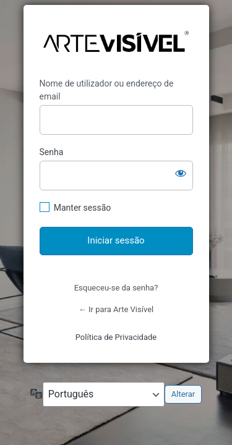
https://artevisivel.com (116, 41)
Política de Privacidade (116, 337)
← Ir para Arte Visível (116, 309)
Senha (52, 152)
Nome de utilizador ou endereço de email (107, 89)
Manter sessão (82, 208)
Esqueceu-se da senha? (116, 287)
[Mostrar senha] (180, 173)
